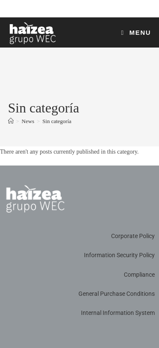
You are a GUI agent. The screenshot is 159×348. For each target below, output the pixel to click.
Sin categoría (56, 121)
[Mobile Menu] (136, 32)
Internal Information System (118, 312)
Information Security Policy (119, 255)
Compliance (139, 274)
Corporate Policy (133, 236)
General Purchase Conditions (116, 293)
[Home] (11, 121)
